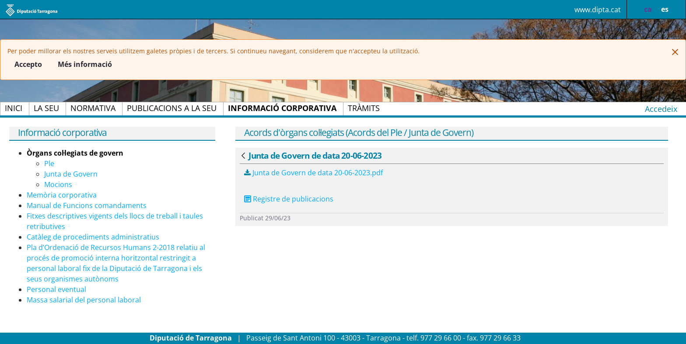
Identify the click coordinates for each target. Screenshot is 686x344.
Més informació (85, 64)
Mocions (58, 184)
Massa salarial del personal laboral (84, 300)
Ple (49, 163)
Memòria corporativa (62, 195)
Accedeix (661, 109)
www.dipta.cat (597, 9)
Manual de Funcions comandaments (87, 205)
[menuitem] (13, 108)
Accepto (28, 64)
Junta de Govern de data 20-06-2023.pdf (313, 172)
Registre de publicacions (293, 199)
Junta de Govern (71, 174)
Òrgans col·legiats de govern (75, 153)
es (664, 9)
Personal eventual (56, 289)
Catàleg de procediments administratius (93, 237)
